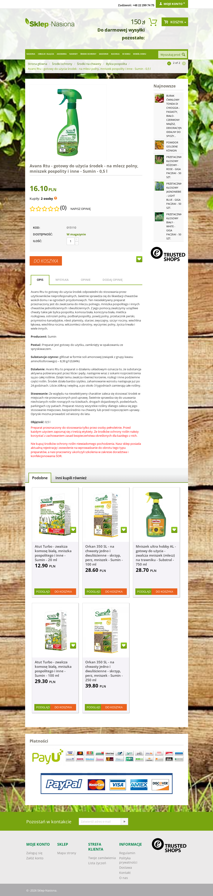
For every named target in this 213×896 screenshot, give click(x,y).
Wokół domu (139, 54)
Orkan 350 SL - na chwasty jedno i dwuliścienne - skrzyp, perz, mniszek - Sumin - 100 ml (104, 555)
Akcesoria (62, 54)
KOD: (36, 228)
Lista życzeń (97, 863)
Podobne (40, 477)
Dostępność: (43, 234)
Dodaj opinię (113, 280)
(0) (63, 207)
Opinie (85, 280)
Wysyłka (62, 280)
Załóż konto (34, 858)
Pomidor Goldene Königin (172, 146)
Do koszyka (46, 261)
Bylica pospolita (116, 64)
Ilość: (37, 241)
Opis (40, 280)
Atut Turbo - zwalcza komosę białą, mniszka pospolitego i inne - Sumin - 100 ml (53, 669)
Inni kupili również (71, 477)
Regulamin (127, 853)
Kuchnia (115, 54)
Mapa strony (66, 853)
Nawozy (73, 54)
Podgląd (43, 592)
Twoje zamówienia (102, 858)
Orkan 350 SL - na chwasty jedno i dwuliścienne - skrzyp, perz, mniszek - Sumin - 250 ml (104, 671)
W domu (126, 54)
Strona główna (37, 64)
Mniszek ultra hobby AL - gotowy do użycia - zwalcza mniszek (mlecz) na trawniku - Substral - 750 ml (156, 555)
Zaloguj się (34, 853)
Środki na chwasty (89, 64)
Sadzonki (103, 54)
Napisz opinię (80, 209)
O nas (123, 878)
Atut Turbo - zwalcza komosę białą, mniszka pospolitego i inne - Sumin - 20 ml (53, 553)
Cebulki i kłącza (46, 54)
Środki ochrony (88, 54)
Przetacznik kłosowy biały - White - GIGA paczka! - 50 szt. (174, 226)
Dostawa (125, 867)
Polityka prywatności (128, 860)
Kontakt (125, 872)
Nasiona (30, 54)
